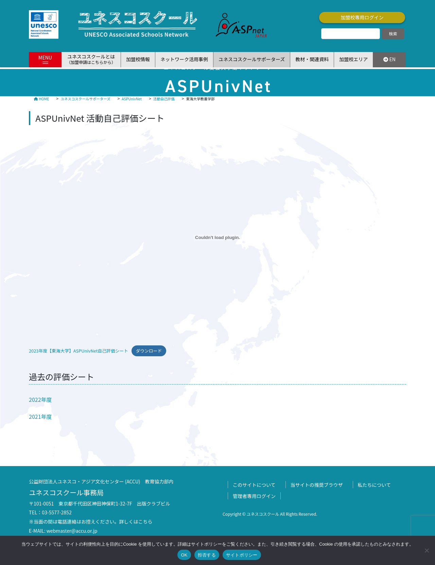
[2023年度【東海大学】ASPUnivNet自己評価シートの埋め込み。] (217, 238)
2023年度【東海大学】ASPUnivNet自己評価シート (78, 350)
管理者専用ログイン (254, 496)
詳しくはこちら (136, 521)
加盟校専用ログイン (362, 17)
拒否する (207, 555)
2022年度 (40, 399)
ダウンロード (149, 350)
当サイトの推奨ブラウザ (317, 484)
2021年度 (40, 416)
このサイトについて (254, 484)
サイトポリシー (242, 555)
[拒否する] (426, 550)
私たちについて (374, 484)
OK (184, 555)
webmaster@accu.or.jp (72, 530)
